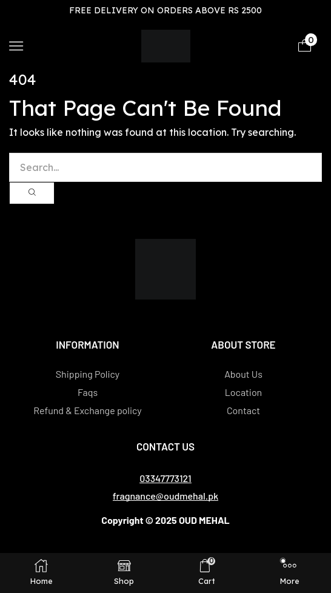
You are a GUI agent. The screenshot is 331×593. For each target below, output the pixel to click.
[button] (16, 46)
